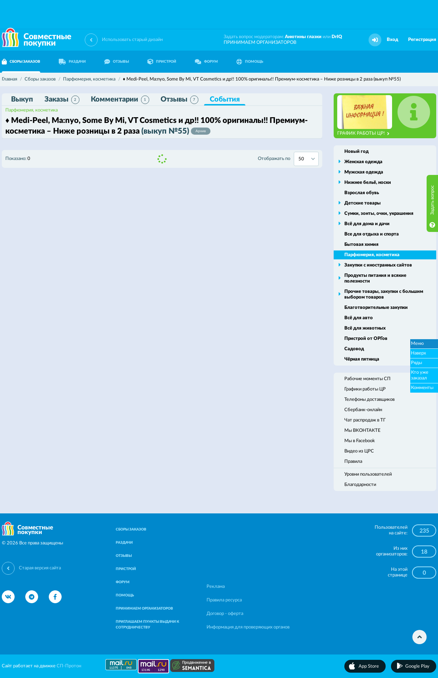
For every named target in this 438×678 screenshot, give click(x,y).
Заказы (62, 99)
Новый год (356, 151)
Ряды (416, 363)
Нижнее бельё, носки (367, 182)
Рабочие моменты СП (367, 379)
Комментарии (120, 99)
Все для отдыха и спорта (371, 234)
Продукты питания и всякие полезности (375, 278)
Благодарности (360, 484)
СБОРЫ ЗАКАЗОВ (131, 529)
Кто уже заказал (419, 375)
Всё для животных (365, 328)
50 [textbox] (301, 159)
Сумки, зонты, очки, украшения (378, 213)
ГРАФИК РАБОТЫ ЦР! (363, 133)
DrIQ (337, 37)
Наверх (418, 353)
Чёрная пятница (361, 359)
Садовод (354, 349)
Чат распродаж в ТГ (365, 420)
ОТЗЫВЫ (116, 61)
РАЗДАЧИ (72, 61)
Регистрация (422, 39)
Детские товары (362, 203)
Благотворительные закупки (376, 307)
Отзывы (179, 99)
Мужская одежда (363, 172)
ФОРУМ (206, 61)
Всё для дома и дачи (367, 224)
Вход (392, 39)
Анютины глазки (303, 37)
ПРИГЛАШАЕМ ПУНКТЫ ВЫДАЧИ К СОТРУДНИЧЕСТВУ (147, 624)
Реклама (216, 586)
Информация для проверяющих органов (248, 627)
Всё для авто (358, 318)
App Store (369, 666)
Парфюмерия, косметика (31, 110)
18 (424, 552)
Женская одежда (363, 162)
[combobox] (306, 159)
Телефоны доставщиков (369, 399)
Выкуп (22, 99)
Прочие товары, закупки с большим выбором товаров (383, 294)
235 (424, 531)
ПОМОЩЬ (249, 61)
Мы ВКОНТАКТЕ (362, 430)
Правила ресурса (224, 600)
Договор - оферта (225, 613)
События (225, 99)
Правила (353, 461)
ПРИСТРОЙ (161, 61)
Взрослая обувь (361, 193)
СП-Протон (69, 666)
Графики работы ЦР (365, 389)
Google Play (417, 666)
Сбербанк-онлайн (363, 410)
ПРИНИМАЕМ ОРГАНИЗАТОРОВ (260, 42)
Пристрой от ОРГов (365, 338)
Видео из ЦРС (359, 451)
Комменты (422, 387)
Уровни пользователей (368, 474)
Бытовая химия (361, 244)
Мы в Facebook (359, 441)
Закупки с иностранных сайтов (378, 265)
